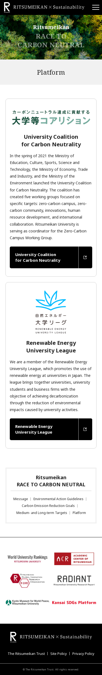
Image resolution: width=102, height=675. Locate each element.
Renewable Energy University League (33, 429)
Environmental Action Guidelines (58, 499)
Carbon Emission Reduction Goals (48, 505)
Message (20, 499)
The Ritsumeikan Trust (26, 653)
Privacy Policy (83, 653)
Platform (79, 512)
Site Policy (58, 653)
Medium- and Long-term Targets (41, 512)
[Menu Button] (95, 7)
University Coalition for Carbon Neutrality (37, 257)
